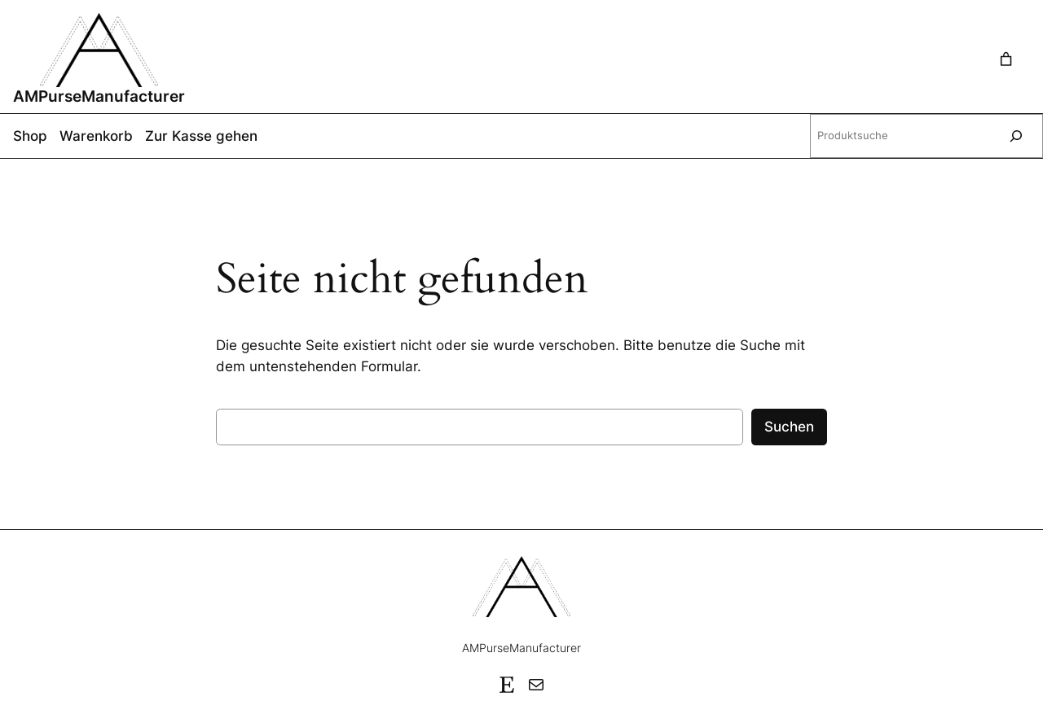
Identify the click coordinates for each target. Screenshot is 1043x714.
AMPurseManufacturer (99, 96)
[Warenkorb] (1009, 59)
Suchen (789, 426)
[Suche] (1016, 135)
